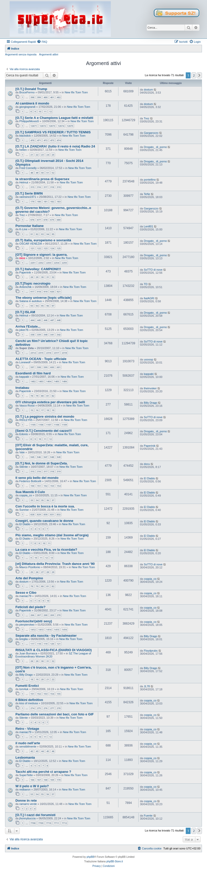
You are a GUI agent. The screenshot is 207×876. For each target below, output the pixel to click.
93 (42, 234)
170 (58, 779)
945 (32, 457)
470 (32, 140)
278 (58, 708)
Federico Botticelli (30, 481)
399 (39, 97)
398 (32, 97)
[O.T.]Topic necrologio (32, 283)
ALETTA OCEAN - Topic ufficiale (40, 359)
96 (47, 305)
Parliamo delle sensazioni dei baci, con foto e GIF (54, 714)
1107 (48, 424)
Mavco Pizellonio (29, 567)
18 (47, 410)
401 (52, 97)
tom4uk (23, 689)
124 (52, 248)
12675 (70, 125)
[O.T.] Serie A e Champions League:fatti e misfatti (54, 118)
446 (45, 320)
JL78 (147, 686)
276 (45, 708)
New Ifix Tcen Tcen (76, 92)
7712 (64, 823)
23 (42, 154)
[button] (199, 75)
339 (39, 334)
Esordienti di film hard (33, 373)
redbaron (24, 789)
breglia (23, 638)
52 (53, 172)
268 (45, 615)
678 (45, 219)
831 (52, 514)
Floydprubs (150, 650)
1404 (48, 381)
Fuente (148, 815)
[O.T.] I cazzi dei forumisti (35, 815)
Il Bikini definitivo (29, 700)
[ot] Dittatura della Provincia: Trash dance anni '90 (55, 564)
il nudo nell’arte (27, 743)
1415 (56, 629)
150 (32, 485)
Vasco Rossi (26, 405)
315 (32, 187)
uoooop (148, 359)
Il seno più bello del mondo (36, 478)
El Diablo (149, 478)
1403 (40, 381)
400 (45, 97)
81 (47, 395)
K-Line (23, 229)
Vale (22, 452)
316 (39, 187)
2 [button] (194, 75)
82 (53, 395)
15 (31, 410)
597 (32, 367)
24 (47, 154)
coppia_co (25, 495)
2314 (32, 352)
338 (32, 334)
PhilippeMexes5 (29, 121)
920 (52, 291)
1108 (56, 424)
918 (39, 291)
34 (37, 500)
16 (37, 410)
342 (58, 334)
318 (52, 187)
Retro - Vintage (27, 729)
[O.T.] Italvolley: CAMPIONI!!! (38, 269)
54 (37, 794)
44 (42, 751)
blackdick (25, 135)
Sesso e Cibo (25, 592)
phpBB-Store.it (114, 861)
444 (32, 320)
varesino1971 (27, 196)
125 (58, 248)
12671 (33, 125)
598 (39, 367)
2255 (64, 262)
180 (39, 201)
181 (45, 201)
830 (45, 514)
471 (39, 140)
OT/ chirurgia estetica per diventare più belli (50, 402)
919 (45, 291)
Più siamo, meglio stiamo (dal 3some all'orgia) (52, 535)
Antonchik (25, 286)
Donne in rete (26, 800)
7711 (56, 823)
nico (22, 258)
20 (42, 679)
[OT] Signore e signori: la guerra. (41, 255)
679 (52, 219)
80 (42, 395)
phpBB (90, 857)
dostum (148, 89)
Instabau (22, 388)
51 (47, 172)
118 (39, 643)
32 (53, 277)
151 (39, 485)
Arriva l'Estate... (27, 326)
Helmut (23, 182)
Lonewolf (24, 362)
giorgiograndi (27, 106)
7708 (32, 823)
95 (53, 234)
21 (31, 154)
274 (32, 708)
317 (45, 187)
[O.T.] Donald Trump (31, 89)
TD (146, 284)
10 (39, 111)
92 (37, 234)
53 (31, 794)
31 (47, 277)
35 (42, 500)
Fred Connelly (27, 167)
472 (45, 140)
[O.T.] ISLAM (25, 312)
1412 (32, 629)
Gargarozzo (151, 132)
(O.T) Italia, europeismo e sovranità (43, 240)
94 (47, 234)
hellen (23, 149)
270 (58, 615)
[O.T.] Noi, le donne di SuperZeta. (41, 463)
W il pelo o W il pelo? (32, 786)
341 (52, 334)
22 (37, 154)
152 (45, 485)
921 (58, 291)
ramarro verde (28, 803)
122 (39, 248)
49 (37, 172)
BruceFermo (27, 92)
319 (58, 187)
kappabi (24, 376)
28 (31, 277)
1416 (64, 629)
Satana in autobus (30, 301)
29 (37, 277)
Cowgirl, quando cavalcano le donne (44, 521)
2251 (32, 262)
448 (58, 320)
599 (45, 367)
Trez (146, 118)
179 (32, 201)
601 (58, 367)
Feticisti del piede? (30, 607)
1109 (64, 424)
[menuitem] (42, 42)
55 (42, 794)
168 (45, 779)
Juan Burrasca (28, 653)
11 (45, 111)
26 (37, 572)
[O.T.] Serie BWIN (29, 193)
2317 (56, 352)
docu (147, 463)
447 (52, 320)
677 (39, 219)
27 (42, 572)
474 (58, 140)
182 (52, 201)
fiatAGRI (149, 298)
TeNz (147, 194)
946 (39, 457)
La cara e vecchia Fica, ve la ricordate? (46, 549)
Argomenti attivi (48, 54)
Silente (23, 466)
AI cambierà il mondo (32, 103)
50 (42, 172)
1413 (40, 629)
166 (32, 779)
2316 (48, 352)
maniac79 (25, 595)
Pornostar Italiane (29, 226)
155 (58, 693)
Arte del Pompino (29, 578)
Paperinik (25, 272)
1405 (56, 381)
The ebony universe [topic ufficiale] (43, 298)
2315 (40, 352)
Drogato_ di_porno (155, 146)
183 (58, 201)
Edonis (23, 434)
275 (39, 708)
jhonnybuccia (27, 818)
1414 (48, 629)
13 (51, 557)
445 (39, 320)
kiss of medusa (28, 703)
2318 (64, 352)
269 (52, 615)
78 (31, 395)
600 (52, 367)
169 (52, 779)
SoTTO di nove (153, 269)
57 (53, 794)
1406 (64, 381)
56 (47, 794)
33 (31, 500)
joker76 (23, 329)
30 (42, 277)
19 (53, 410)
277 (52, 708)
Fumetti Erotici (27, 686)
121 (32, 248)
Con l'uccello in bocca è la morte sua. (45, 506)
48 (31, 172)
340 (45, 334)
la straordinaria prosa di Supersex (42, 179)
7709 (40, 823)
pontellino (150, 179)
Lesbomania (25, 757)
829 (39, 514)
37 (53, 500)
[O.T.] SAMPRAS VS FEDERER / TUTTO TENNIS (53, 132)
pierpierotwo (26, 624)
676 (32, 219)
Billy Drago (150, 402)
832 (58, 514)
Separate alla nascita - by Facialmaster (46, 635)
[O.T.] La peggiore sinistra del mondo (44, 416)
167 (39, 779)
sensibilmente (27, 746)
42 (31, 751)
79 (37, 395)
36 (47, 500)
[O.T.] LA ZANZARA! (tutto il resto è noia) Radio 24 (55, 146)
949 (58, 457)
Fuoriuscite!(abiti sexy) (33, 621)
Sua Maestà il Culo (30, 492)
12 (50, 111)
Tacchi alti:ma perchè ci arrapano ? (43, 772)
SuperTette (26, 775)
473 (52, 140)
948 (52, 457)
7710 (48, 823)
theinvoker (150, 388)
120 (52, 643)
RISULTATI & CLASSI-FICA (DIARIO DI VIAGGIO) (53, 650)
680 (58, 219)
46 (53, 751)
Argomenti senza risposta (20, 54)
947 (45, 457)
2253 (48, 262)
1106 (40, 424)
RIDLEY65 (25, 419)
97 (53, 305)
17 (42, 410)
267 (39, 615)
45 (47, 751)
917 (32, 291)
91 (31, 234)
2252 (40, 262)
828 (32, 514)
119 (45, 643)
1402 (32, 381)
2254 (56, 262)
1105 (32, 424)
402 (58, 97)
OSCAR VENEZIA (30, 243)
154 (58, 485)
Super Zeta (26, 348)
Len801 (148, 226)
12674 (61, 125)
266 (32, 615)
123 (45, 248)
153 (52, 485)
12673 (52, 125)
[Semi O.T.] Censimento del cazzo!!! (43, 431)
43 (37, 751)
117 (32, 643)
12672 (42, 125)
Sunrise (24, 509)
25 (53, 154)
